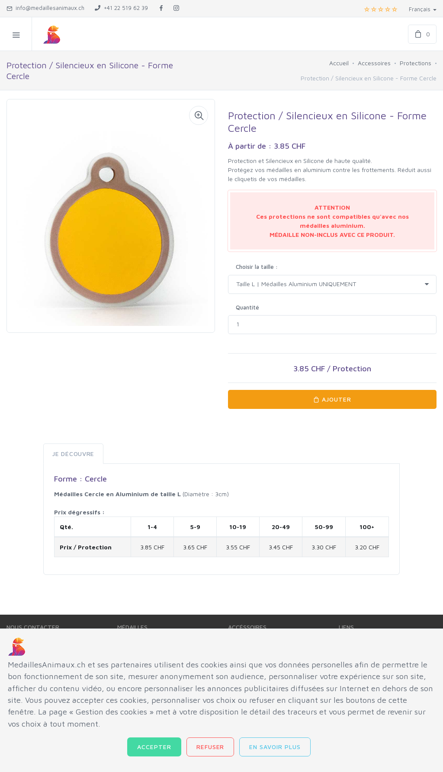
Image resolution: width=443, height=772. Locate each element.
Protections (415, 63)
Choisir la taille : (257, 266)
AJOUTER (332, 399)
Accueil (339, 63)
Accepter (154, 746)
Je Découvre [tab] (73, 453)
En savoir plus (275, 746)
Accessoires (374, 63)
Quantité (247, 307)
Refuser (210, 746)
